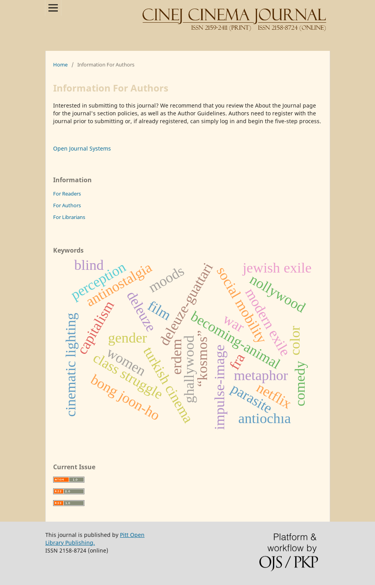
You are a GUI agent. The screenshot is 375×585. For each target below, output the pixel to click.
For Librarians (69, 217)
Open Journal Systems (82, 148)
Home (60, 64)
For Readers (67, 193)
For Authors (67, 205)
